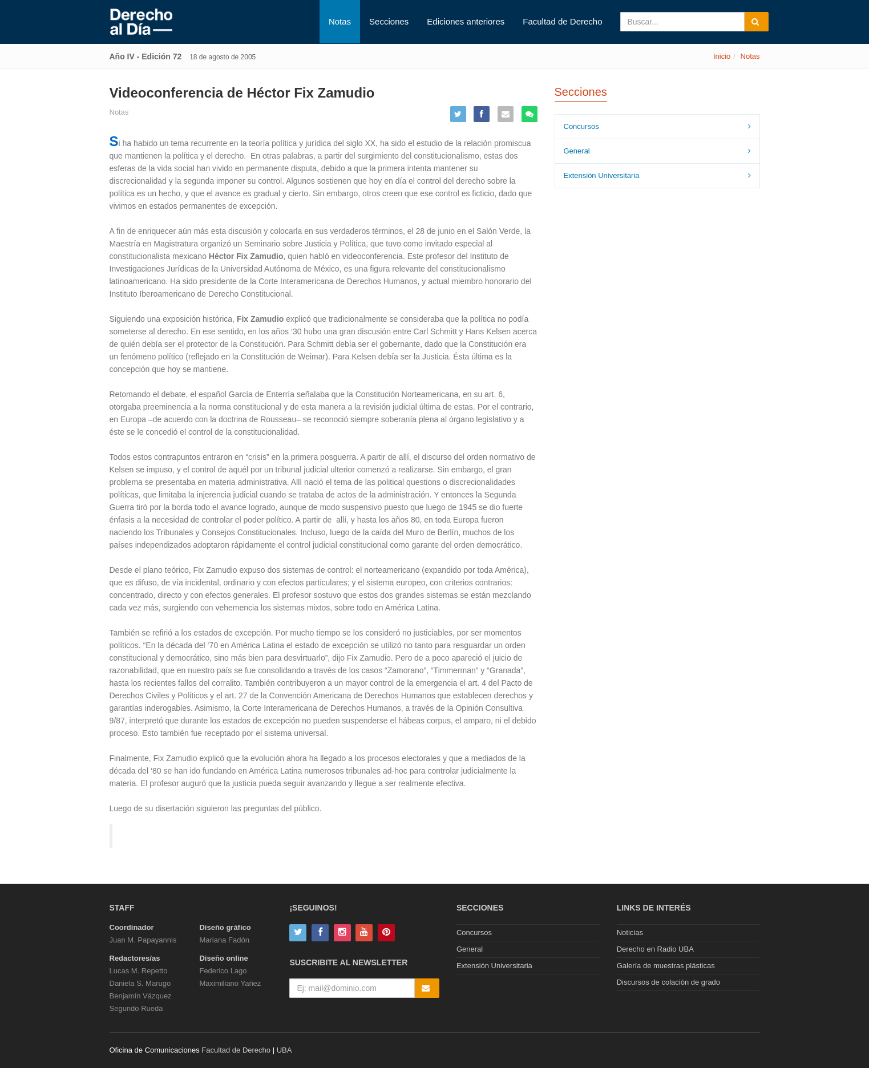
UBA (284, 1050)
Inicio (721, 56)
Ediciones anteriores (465, 21)
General (577, 151)
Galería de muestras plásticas (666, 965)
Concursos (581, 126)
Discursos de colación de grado (668, 982)
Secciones (389, 21)
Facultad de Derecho (562, 21)
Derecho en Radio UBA (655, 949)
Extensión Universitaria (602, 175)
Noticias (630, 932)
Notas (340, 21)
